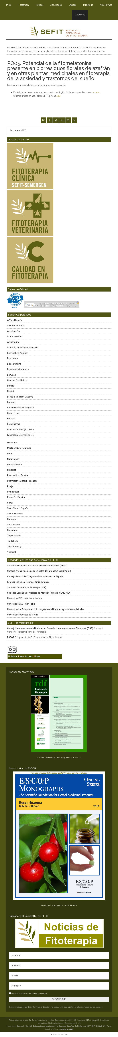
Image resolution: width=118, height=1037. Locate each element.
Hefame (11, 418)
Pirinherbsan (13, 492)
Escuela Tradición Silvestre (20, 397)
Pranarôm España (16, 497)
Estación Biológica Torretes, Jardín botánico (28, 582)
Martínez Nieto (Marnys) (19, 448)
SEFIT (59, 32)
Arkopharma (13, 342)
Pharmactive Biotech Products (22, 481)
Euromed (11, 402)
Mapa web (11, 1026)
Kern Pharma (13, 424)
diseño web (62, 1029)
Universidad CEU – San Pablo (21, 604)
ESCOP (10, 637)
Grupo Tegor (13, 413)
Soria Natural (13, 524)
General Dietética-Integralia (20, 407)
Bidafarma (12, 358)
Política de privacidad (37, 993)
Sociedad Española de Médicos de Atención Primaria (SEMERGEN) (39, 593)
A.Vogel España (14, 320)
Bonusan (11, 375)
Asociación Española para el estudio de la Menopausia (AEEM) (37, 565)
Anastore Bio (13, 331)
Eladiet (10, 391)
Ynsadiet (11, 552)
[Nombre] (59, 955)
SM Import (12, 519)
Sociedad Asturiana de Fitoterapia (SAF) (26, 587)
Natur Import (13, 459)
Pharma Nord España (17, 475)
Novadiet (11, 470)
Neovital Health (14, 464)
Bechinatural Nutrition (17, 353)
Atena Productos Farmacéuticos (23, 347)
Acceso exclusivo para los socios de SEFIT (59, 905)
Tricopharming (14, 546)
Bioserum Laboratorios (18, 369)
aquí (58, 96)
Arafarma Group (15, 336)
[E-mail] (59, 975)
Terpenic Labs (14, 535)
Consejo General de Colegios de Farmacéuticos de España (35, 576)
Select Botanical (15, 513)
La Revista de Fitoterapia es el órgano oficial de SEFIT (59, 757)
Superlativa (12, 530)
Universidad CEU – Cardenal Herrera (24, 598)
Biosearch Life (14, 364)
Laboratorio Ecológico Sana (20, 429)
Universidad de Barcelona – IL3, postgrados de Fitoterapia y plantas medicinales (45, 609)
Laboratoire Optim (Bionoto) (20, 435)
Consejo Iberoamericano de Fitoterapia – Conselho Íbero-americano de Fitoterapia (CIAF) (50, 628)
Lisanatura (12, 442)
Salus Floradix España (17, 508)
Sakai (10, 503)
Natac (10, 453)
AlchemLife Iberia (15, 325)
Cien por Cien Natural (17, 380)
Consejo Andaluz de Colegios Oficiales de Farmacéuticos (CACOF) (39, 571)
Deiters (10, 386)
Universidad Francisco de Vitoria (22, 614)
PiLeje (10, 486)
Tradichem (12, 541)
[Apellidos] (59, 965)
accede (96, 92)
